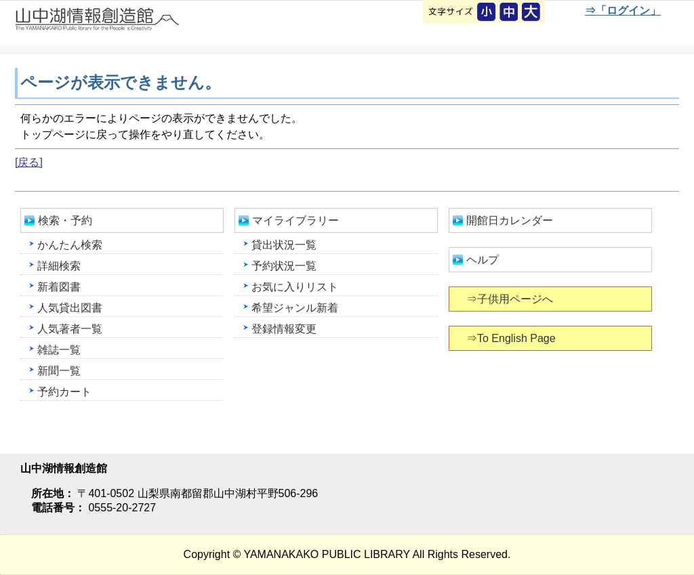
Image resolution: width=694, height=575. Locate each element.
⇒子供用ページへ (510, 299)
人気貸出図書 (69, 308)
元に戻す (487, 13)
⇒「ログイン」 (622, 10)
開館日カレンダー (509, 220)
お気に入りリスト (294, 287)
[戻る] (29, 162)
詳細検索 (59, 266)
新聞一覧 (59, 371)
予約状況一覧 (284, 266)
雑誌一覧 (59, 350)
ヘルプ (482, 259)
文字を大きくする (532, 13)
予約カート (64, 392)
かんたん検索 (69, 245)
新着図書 (59, 287)
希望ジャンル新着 (294, 308)
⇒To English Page (512, 338)
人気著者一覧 (69, 329)
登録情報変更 (284, 329)
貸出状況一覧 (284, 245)
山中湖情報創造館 (163, 27)
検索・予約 (65, 220)
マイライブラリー (295, 220)
